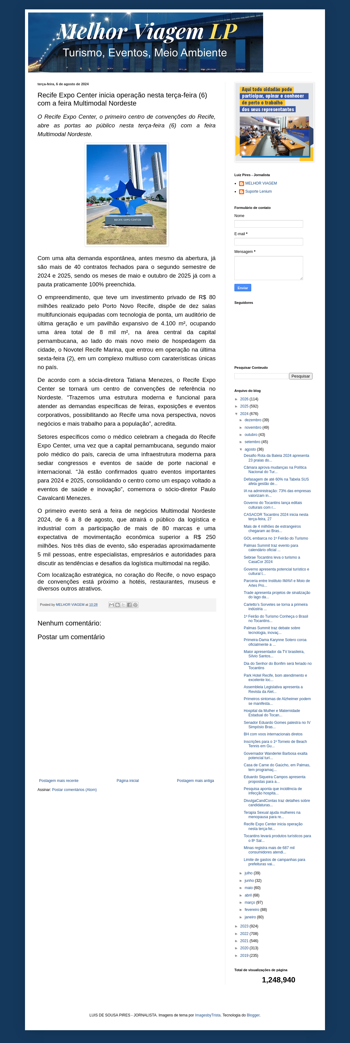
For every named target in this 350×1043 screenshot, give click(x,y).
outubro (251, 435)
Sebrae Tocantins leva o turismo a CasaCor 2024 (272, 559)
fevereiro (252, 909)
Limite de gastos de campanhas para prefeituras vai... (274, 862)
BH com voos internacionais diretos (273, 734)
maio (249, 888)
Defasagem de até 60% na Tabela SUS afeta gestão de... (276, 481)
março (250, 902)
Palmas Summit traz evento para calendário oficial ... (271, 547)
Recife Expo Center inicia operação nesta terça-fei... (273, 826)
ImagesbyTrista (208, 1015)
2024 (245, 414)
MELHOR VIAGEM (261, 183)
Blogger (253, 1015)
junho (250, 880)
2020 (245, 948)
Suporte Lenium (258, 191)
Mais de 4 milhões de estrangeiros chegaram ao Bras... (272, 528)
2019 (245, 955)
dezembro (253, 420)
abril (249, 895)
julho (249, 873)
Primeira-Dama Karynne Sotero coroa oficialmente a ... (275, 642)
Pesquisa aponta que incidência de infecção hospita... (273, 791)
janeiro (251, 917)
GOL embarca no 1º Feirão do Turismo (276, 538)
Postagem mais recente (58, 781)
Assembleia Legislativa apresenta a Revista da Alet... (273, 689)
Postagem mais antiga (195, 781)
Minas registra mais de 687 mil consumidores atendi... (269, 850)
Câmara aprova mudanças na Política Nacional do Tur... (275, 469)
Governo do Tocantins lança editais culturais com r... (273, 505)
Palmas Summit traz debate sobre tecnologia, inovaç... (272, 630)
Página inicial (128, 781)
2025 (245, 406)
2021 (245, 941)
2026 (245, 399)
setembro (253, 442)
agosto (251, 449)
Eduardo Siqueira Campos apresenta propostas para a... (274, 779)
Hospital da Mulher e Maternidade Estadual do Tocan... (272, 713)
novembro (253, 427)
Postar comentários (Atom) (74, 790)
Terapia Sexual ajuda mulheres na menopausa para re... (272, 814)
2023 (245, 926)
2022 (245, 934)
